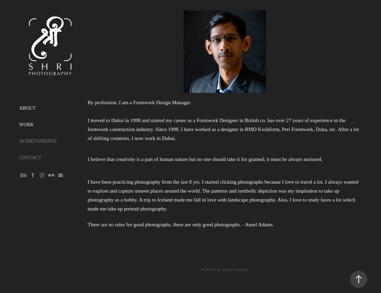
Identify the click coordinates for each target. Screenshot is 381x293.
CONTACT (30, 157)
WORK (26, 124)
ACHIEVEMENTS (38, 141)
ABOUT (27, 108)
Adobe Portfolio (235, 269)
